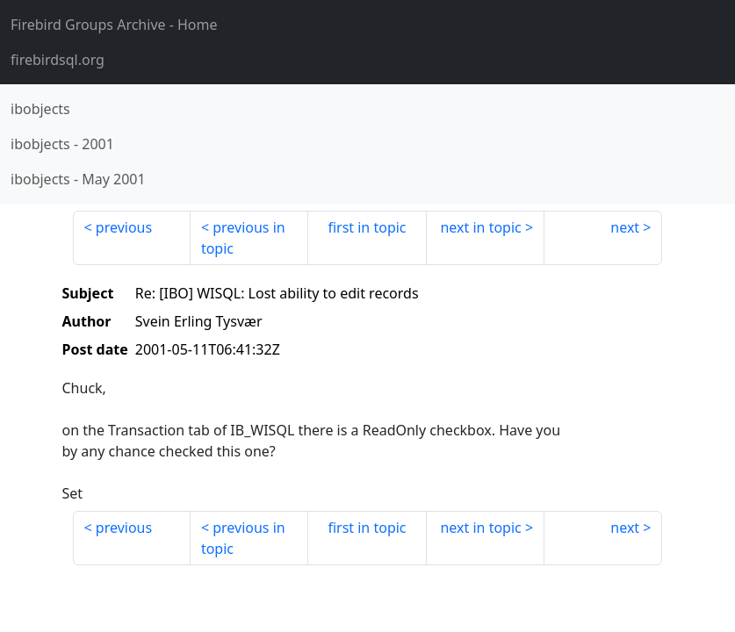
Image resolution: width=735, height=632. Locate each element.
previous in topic (243, 238)
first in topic (367, 227)
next (624, 227)
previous (124, 227)
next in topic (480, 227)
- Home (114, 24)
